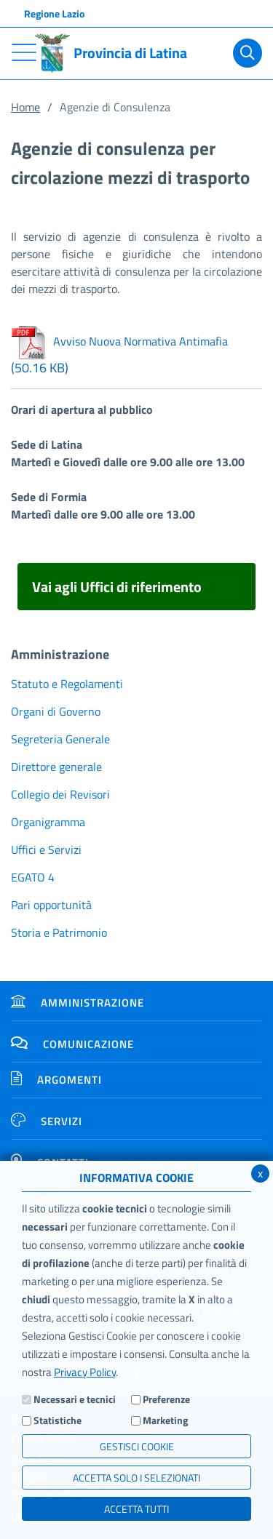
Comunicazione (72, 1044)
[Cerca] (247, 53)
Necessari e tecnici (74, 1399)
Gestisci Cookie (137, 1446)
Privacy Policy (85, 1372)
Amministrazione (77, 1002)
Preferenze (166, 1399)
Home (25, 107)
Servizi (46, 1121)
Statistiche (57, 1420)
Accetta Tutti (136, 1508)
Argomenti (56, 1079)
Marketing (165, 1420)
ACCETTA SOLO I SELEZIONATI (136, 1477)
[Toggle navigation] (24, 52)
